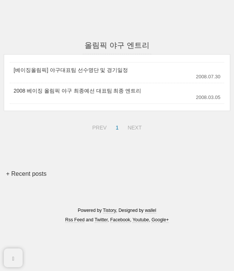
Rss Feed (75, 219)
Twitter (101, 219)
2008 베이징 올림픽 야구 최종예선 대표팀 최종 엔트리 (77, 91)
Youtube (140, 219)
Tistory (109, 210)
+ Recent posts (26, 174)
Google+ (160, 219)
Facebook (120, 219)
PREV (98, 126)
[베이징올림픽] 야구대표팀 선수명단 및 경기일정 (71, 70)
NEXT (134, 126)
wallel (150, 210)
